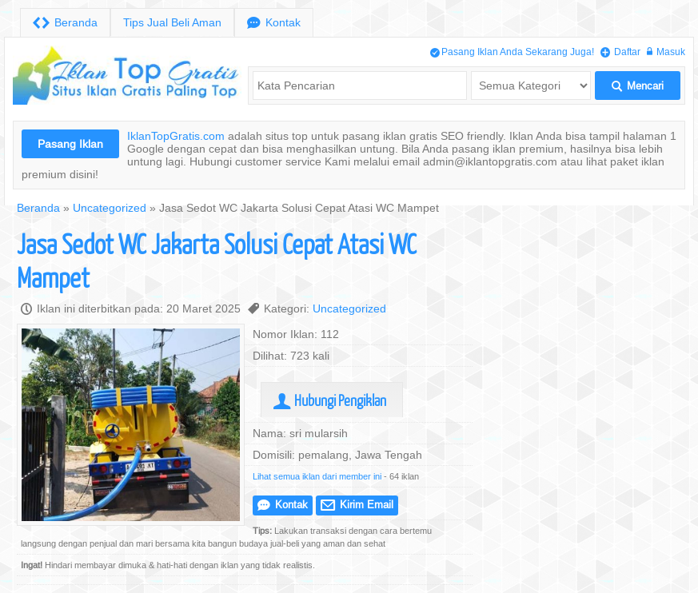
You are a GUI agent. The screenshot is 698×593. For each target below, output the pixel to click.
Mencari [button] (638, 86)
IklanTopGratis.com (176, 135)
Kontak (274, 23)
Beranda (65, 23)
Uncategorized (109, 207)
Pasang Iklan (70, 143)
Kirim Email (357, 504)
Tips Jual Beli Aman (172, 22)
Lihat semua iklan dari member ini (317, 476)
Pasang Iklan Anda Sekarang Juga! (512, 52)
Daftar (620, 52)
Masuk (666, 52)
